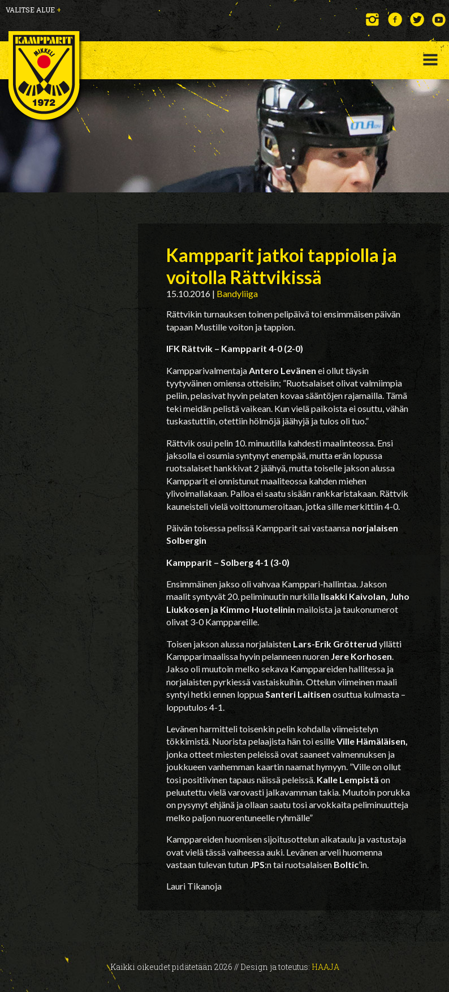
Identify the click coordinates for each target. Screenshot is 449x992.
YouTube (439, 19)
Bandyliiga (237, 293)
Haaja (325, 966)
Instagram (373, 19)
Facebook (395, 19)
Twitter (417, 19)
